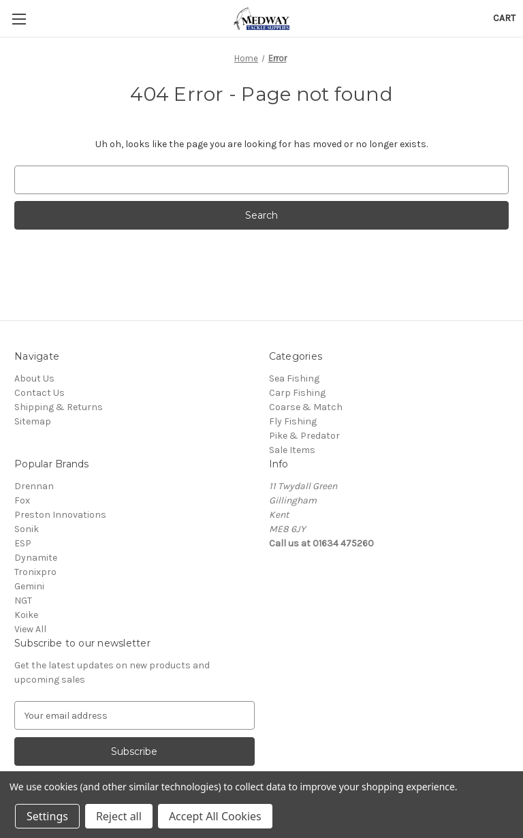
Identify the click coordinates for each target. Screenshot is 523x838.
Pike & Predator (304, 435)
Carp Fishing (297, 393)
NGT (23, 600)
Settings (47, 816)
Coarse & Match (306, 407)
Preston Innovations (60, 515)
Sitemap (32, 421)
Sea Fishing (294, 378)
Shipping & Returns (58, 407)
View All (30, 629)
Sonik (26, 529)
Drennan (34, 486)
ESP (22, 543)
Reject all (119, 816)
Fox (22, 500)
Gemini (29, 586)
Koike (26, 615)
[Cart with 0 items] (504, 18)
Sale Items (292, 450)
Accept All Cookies (215, 816)
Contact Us (39, 393)
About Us (34, 378)
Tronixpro (35, 572)
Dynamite (35, 557)
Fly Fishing (293, 421)
